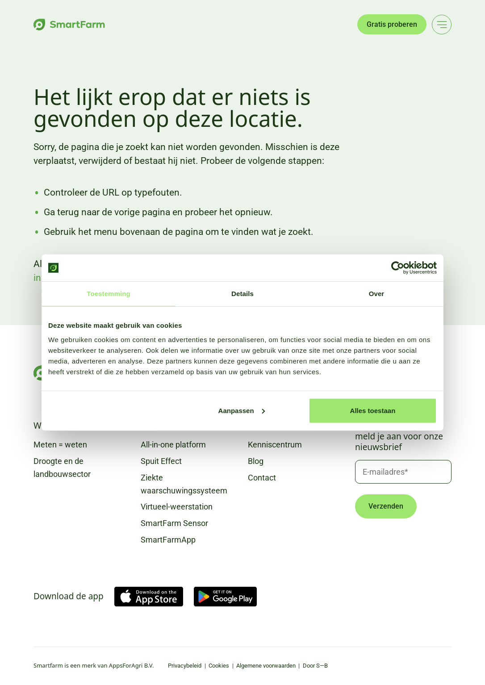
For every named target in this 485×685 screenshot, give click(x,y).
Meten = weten (60, 444)
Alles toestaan (373, 410)
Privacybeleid (184, 665)
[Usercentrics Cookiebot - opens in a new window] (398, 268)
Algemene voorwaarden (266, 665)
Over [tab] (377, 293)
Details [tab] (242, 293)
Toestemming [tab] (108, 293)
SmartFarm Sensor (174, 523)
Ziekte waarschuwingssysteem (184, 484)
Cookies (219, 665)
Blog (255, 461)
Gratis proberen (392, 24)
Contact (262, 477)
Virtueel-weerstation (177, 506)
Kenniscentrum (275, 444)
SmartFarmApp (168, 539)
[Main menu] (442, 24)
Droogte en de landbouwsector (62, 467)
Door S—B (315, 665)
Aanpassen (241, 410)
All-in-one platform (173, 444)
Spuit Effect (161, 461)
